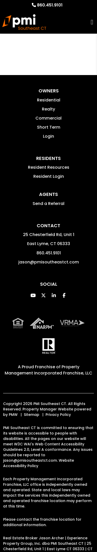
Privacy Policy (58, 414)
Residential (48, 100)
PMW (13, 414)
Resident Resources (48, 167)
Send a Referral (48, 204)
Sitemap (31, 414)
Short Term (48, 127)
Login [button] (48, 136)
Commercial (48, 118)
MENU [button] (92, 22)
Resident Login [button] (48, 176)
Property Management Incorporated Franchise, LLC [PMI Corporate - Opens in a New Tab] (48, 370)
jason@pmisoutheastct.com (48, 262)
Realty (48, 109)
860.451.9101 (50, 5)
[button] (33, 295)
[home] (24, 22)
